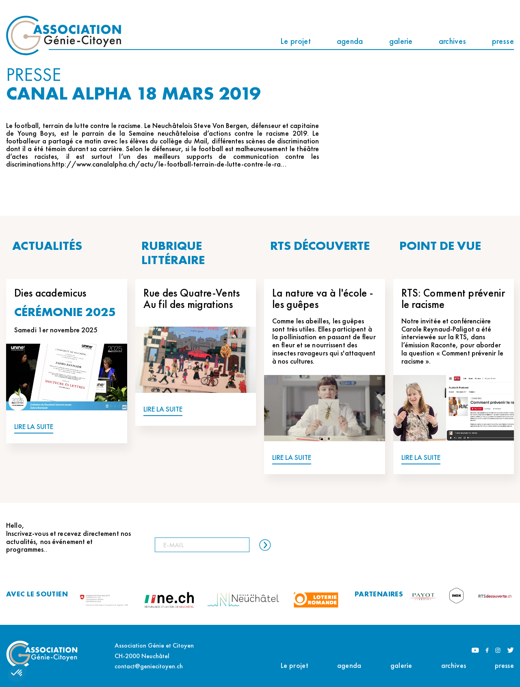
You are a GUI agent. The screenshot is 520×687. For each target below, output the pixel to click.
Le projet (295, 41)
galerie (401, 41)
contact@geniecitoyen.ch (149, 666)
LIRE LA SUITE (33, 427)
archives (452, 41)
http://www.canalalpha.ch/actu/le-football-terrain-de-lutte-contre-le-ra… (169, 164)
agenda (350, 41)
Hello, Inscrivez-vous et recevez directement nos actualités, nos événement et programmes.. (68, 537)
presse (503, 41)
